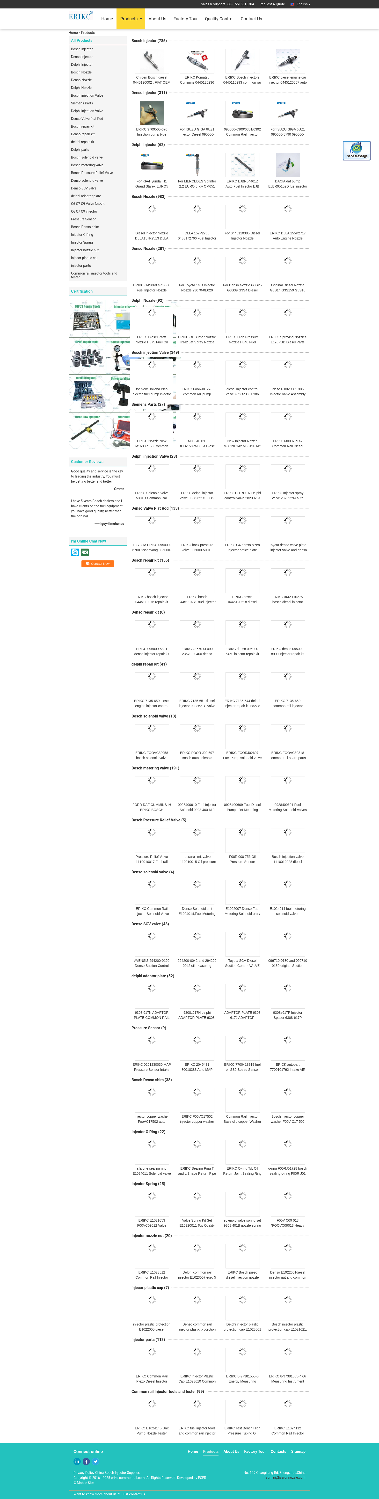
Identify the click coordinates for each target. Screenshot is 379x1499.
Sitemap (298, 1451)
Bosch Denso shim (85, 227)
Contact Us (251, 18)
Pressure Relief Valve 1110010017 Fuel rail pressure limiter (152, 862)
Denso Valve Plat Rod (87, 119)
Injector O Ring (82, 235)
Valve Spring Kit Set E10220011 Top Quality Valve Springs (197, 1225)
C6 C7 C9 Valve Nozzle (88, 204)
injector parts (81, 266)
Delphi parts (80, 150)
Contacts (278, 1451)
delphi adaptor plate (86, 196)
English (303, 4)
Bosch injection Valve (87, 95)
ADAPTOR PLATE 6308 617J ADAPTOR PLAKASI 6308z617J (242, 1018)
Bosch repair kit (83, 126)
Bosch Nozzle (81, 72)
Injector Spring (82, 242)
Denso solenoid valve (87, 180)
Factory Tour (186, 18)
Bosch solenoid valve (87, 157)
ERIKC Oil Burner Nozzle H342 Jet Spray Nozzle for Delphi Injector (197, 342)
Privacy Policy (83, 1473)
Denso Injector (82, 57)
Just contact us (133, 1494)
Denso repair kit (83, 134)
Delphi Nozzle (81, 88)
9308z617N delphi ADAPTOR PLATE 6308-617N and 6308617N (197, 1018)
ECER (202, 1478)
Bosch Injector (82, 49)
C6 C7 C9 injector (84, 211)
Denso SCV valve (83, 188)
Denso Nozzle (81, 80)
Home (107, 18)
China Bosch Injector (110, 1473)
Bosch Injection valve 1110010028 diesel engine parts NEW (288, 862)
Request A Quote (272, 4)
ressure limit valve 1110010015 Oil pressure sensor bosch (197, 862)
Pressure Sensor (83, 219)
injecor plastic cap (84, 258)
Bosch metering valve (87, 165)
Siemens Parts (82, 103)
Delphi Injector (82, 64)
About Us (157, 18)
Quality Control (219, 18)
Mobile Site (83, 1483)
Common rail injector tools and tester (94, 275)
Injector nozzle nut (85, 250)
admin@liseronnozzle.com (286, 1477)
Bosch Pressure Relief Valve (92, 173)
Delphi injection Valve (87, 111)
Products (129, 18)
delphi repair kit (82, 142)
